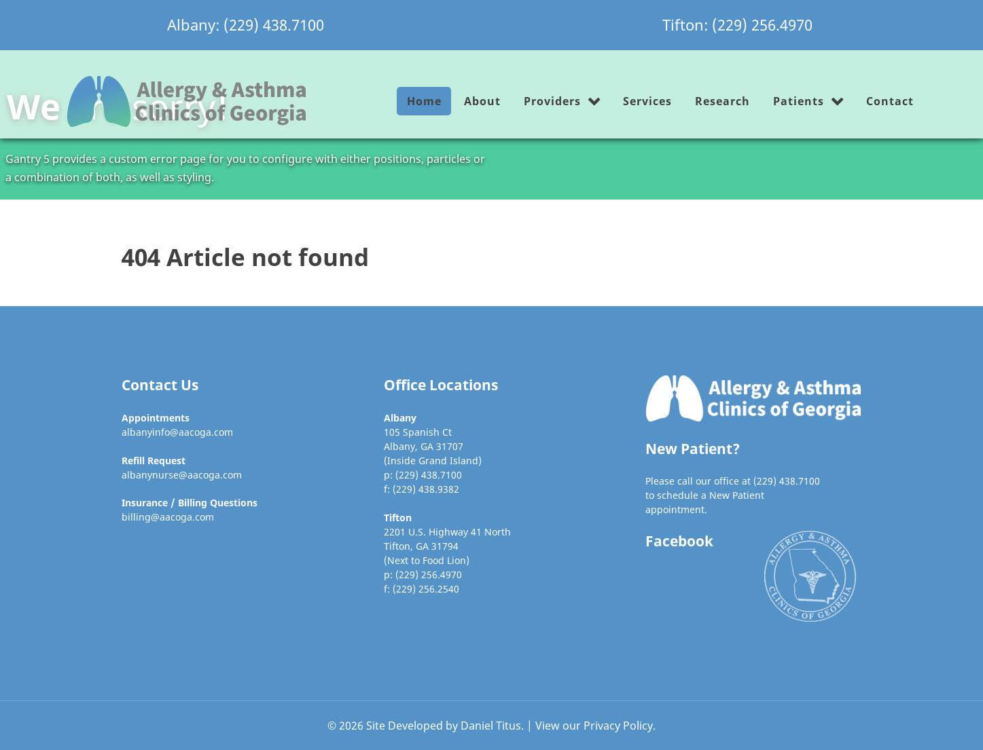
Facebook (679, 540)
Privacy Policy (618, 725)
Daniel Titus (491, 725)
